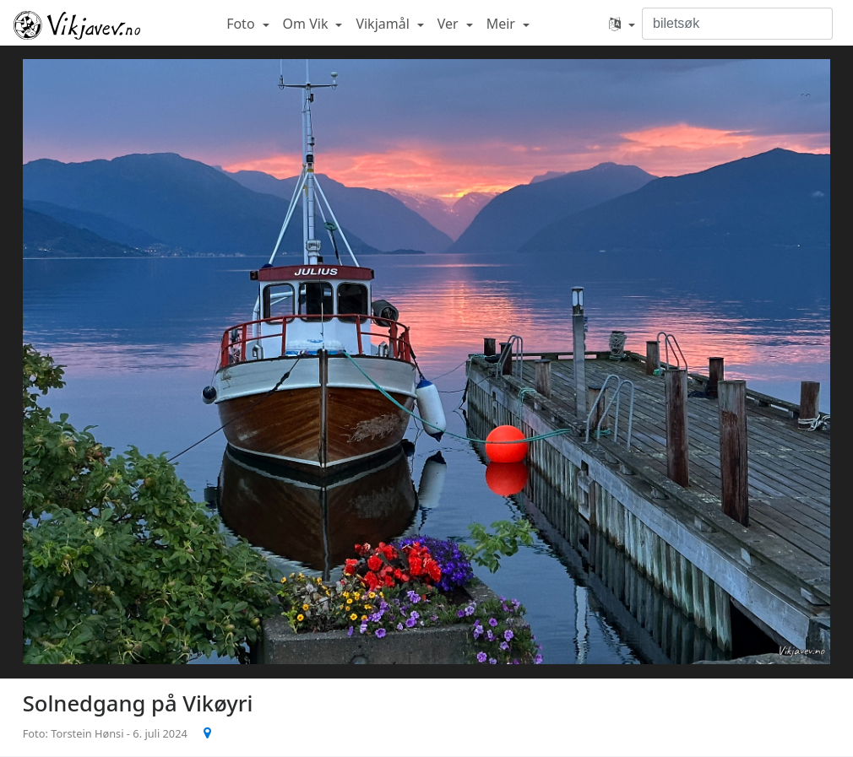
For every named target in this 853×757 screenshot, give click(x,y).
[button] (622, 24)
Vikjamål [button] (384, 23)
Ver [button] (449, 23)
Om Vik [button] (307, 23)
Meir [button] (502, 23)
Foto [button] (242, 23)
